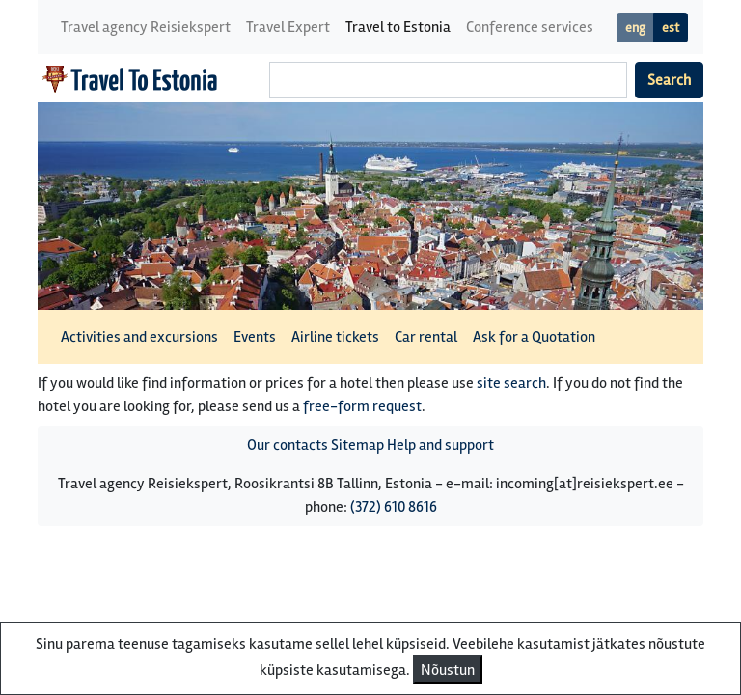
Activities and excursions (139, 337)
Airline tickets (335, 337)
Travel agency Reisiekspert (146, 27)
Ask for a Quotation (534, 337)
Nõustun (448, 670)
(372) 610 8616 (393, 506)
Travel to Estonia (398, 27)
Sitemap (357, 445)
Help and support (440, 445)
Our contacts (287, 445)
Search (669, 80)
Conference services (529, 27)
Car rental (426, 337)
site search (511, 383)
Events (254, 337)
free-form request (362, 406)
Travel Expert (288, 27)
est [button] (670, 27)
